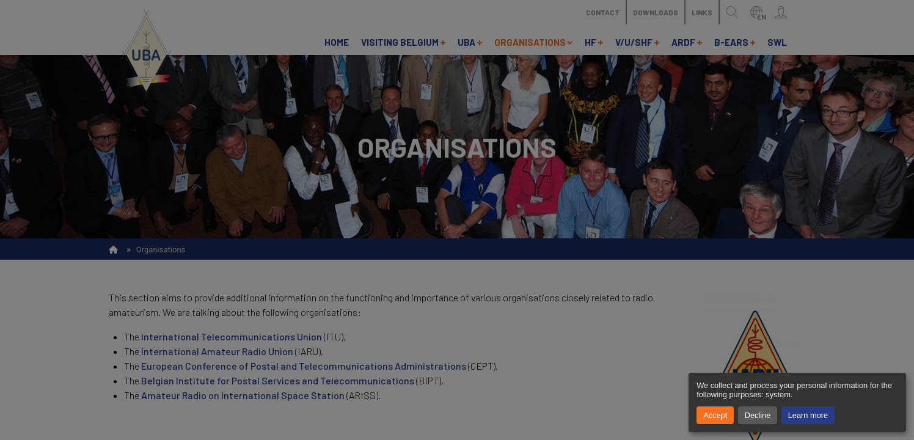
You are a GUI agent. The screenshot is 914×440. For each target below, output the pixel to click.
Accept (715, 415)
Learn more (808, 415)
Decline (758, 415)
